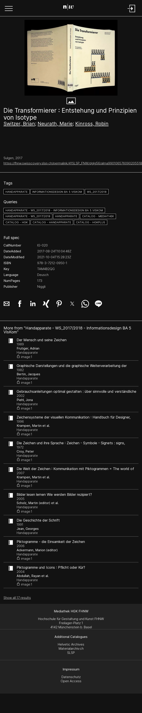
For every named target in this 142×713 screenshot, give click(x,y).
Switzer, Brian (19, 123)
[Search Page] (70, 7)
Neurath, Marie (55, 123)
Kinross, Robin (92, 123)
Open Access (71, 681)
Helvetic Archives (71, 644)
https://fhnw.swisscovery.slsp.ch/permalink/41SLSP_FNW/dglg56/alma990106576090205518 (73, 163)
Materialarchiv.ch (71, 648)
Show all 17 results (17, 598)
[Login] (131, 12)
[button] (9, 9)
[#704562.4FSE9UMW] (71, 58)
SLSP (71, 653)
